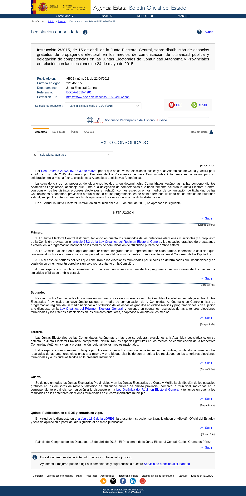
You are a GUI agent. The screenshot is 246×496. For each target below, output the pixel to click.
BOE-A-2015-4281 (79, 92)
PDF (179, 104)
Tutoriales (183, 476)
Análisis (89, 131)
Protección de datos (128, 476)
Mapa (79, 476)
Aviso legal (91, 476)
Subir (208, 218)
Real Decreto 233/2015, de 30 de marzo (68, 170)
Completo (41, 131)
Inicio (51, 21)
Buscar (62, 21)
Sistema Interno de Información (158, 476)
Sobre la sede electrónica (59, 476)
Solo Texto (59, 131)
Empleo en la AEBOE (202, 476)
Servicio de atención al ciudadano (167, 463)
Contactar (38, 476)
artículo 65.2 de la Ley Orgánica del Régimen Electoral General (117, 241)
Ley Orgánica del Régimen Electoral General (91, 308)
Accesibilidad (107, 476)
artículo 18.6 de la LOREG (96, 418)
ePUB (203, 104)
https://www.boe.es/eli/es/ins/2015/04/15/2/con (98, 97)
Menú (184, 16)
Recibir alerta (202, 132)
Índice (74, 131)
